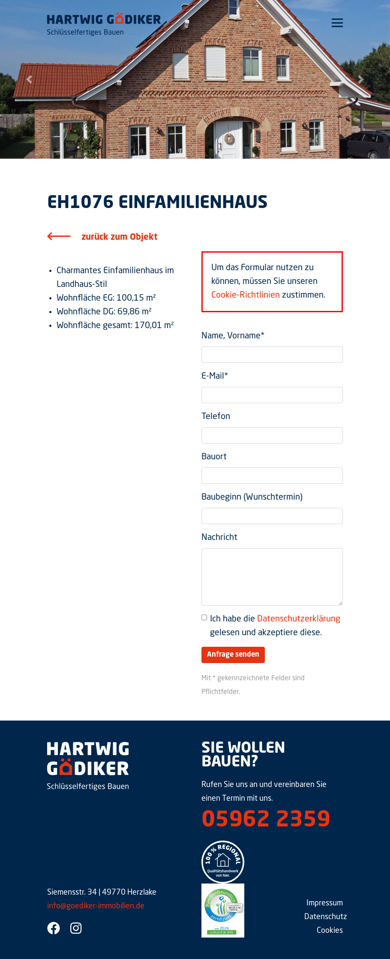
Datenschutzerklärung (298, 619)
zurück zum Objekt (119, 237)
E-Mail (214, 376)
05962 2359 (265, 821)
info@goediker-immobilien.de (95, 906)
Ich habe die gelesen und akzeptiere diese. (275, 626)
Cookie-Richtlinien (245, 295)
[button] (29, 79)
